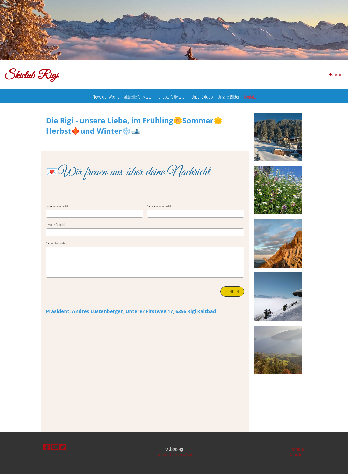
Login (334, 74)
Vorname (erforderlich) (58, 206)
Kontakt (250, 97)
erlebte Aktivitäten (173, 97)
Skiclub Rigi (31, 75)
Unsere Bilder (228, 97)
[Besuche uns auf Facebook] (47, 447)
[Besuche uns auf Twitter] (62, 447)
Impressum (297, 449)
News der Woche (106, 97)
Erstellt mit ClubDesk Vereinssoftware (173, 454)
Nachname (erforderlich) (160, 206)
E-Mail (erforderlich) (56, 224)
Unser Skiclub (202, 97)
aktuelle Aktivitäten (139, 97)
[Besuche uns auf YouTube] (54, 447)
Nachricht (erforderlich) (58, 243)
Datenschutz (296, 454)
